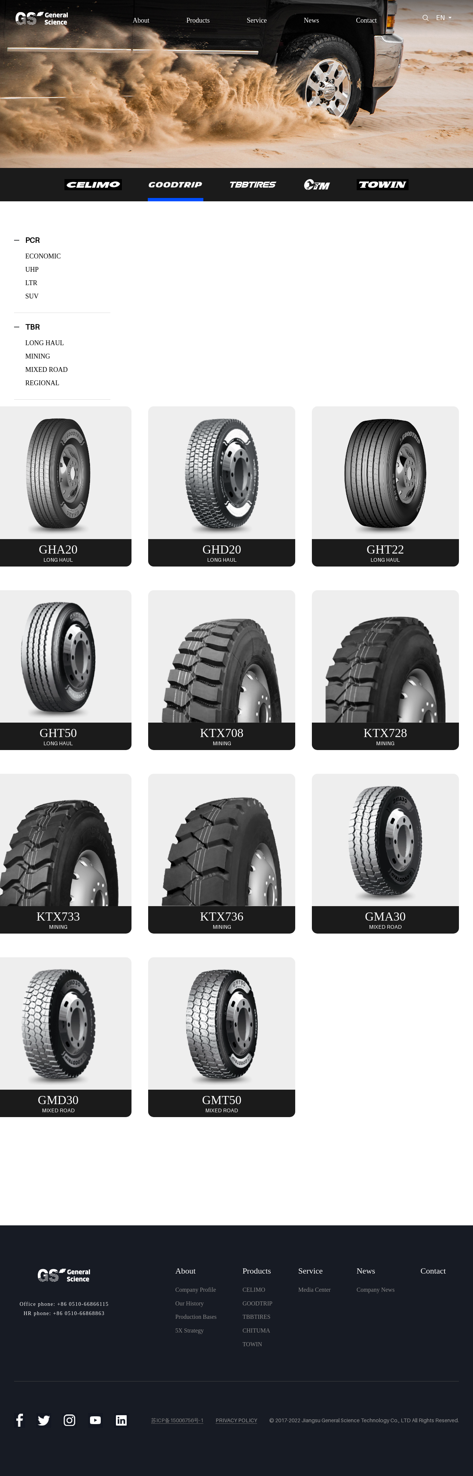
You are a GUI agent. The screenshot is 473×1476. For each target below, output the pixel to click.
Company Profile (195, 1290)
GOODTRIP (258, 1303)
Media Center (314, 1290)
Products (198, 20)
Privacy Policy (236, 1420)
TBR (32, 327)
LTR (31, 283)
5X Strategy (189, 1330)
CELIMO (254, 1290)
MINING (37, 356)
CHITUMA (256, 1330)
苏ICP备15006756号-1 (177, 1420)
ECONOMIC (43, 256)
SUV (32, 296)
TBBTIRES (257, 1317)
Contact (366, 20)
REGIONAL (42, 383)
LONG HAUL (44, 343)
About (141, 20)
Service (257, 20)
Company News (376, 1290)
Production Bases (196, 1317)
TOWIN (252, 1344)
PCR (32, 240)
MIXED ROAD (46, 369)
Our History (189, 1303)
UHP (32, 269)
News (311, 20)
